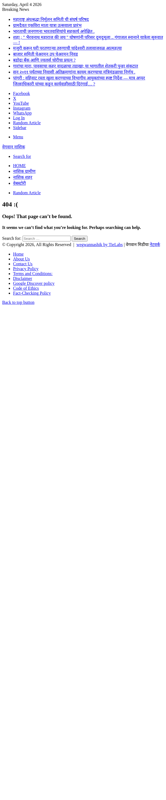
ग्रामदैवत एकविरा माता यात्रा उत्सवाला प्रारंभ (47, 25)
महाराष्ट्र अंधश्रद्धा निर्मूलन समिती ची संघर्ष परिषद (51, 19)
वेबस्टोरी (19, 183)
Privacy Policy (26, 268)
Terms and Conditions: (33, 273)
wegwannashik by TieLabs (99, 244)
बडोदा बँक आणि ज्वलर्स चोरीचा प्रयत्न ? (44, 60)
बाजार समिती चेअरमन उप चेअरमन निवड (45, 54)
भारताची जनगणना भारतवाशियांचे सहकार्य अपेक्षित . (54, 31)
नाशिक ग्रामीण (24, 171)
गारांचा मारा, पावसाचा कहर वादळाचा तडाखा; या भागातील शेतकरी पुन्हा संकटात (75, 66)
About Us (21, 259)
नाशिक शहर (22, 177)
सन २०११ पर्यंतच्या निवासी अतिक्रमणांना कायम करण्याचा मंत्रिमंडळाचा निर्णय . (74, 72)
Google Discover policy (34, 283)
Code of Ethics (26, 288)
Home (19, 165)
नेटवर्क (155, 244)
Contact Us (23, 264)
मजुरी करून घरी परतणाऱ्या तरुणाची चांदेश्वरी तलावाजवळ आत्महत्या (67, 48)
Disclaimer (22, 278)
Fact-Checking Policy (32, 293)
